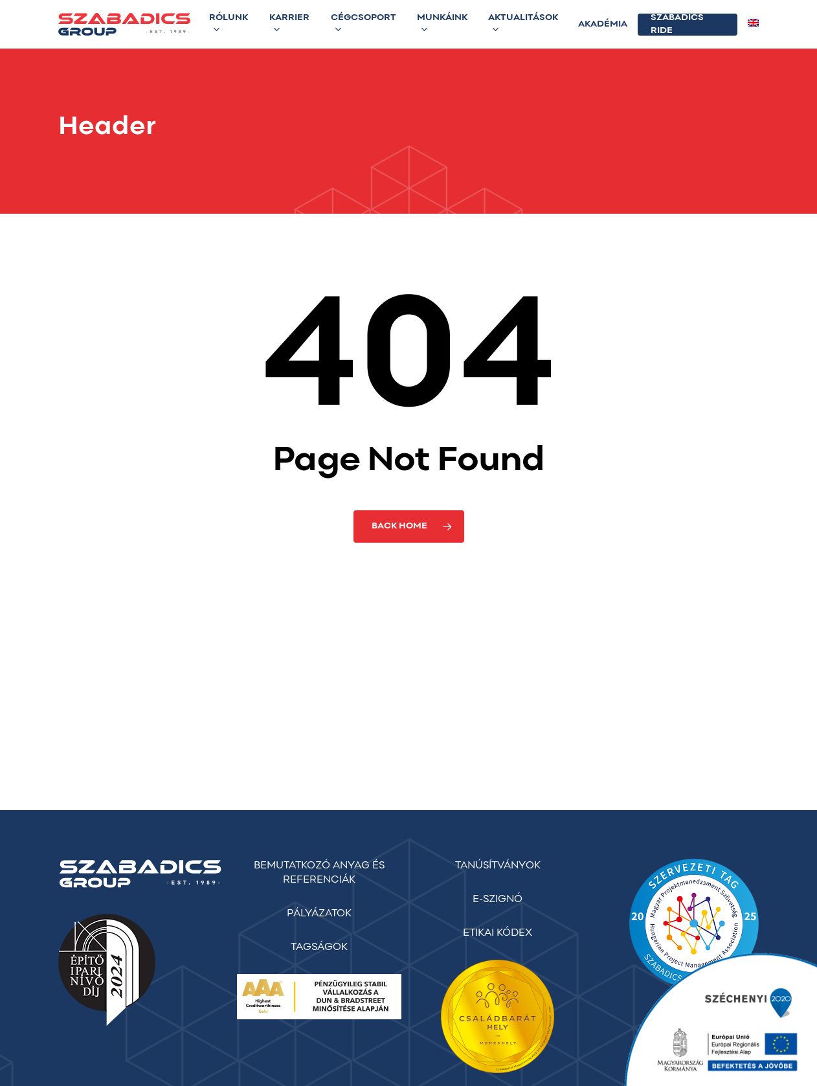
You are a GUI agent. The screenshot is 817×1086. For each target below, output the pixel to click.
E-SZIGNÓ (497, 899)
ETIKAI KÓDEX (497, 933)
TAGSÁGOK (319, 947)
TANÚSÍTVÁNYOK (498, 866)
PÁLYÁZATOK (319, 914)
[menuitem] (753, 24)
